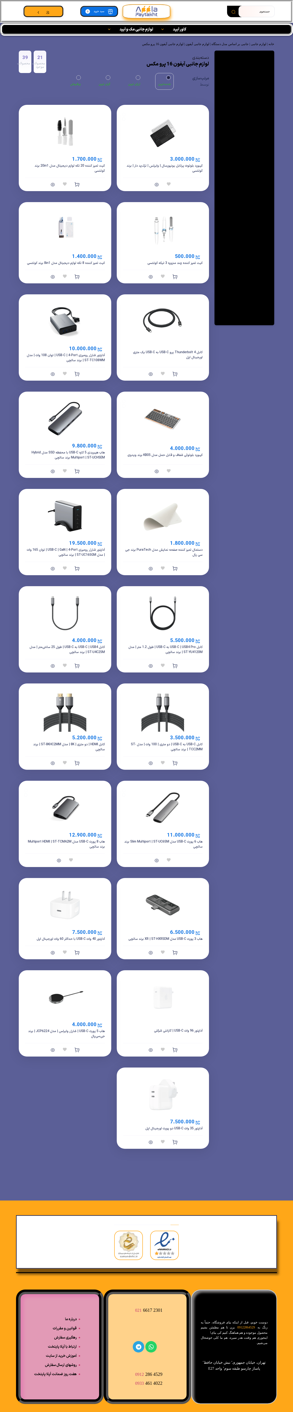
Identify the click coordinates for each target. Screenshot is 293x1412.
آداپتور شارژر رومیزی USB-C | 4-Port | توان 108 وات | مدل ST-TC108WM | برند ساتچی (66, 358)
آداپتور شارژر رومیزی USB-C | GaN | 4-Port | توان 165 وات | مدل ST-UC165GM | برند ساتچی (66, 552)
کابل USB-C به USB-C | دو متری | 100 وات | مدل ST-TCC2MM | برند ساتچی (167, 747)
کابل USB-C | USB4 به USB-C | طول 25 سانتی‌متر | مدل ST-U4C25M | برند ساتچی (67, 650)
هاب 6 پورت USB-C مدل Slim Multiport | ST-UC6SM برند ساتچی (163, 844)
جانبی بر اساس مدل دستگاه (230, 44)
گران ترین (104, 84)
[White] (123, 119)
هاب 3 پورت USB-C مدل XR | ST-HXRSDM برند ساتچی (165, 939)
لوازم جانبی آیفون (197, 44)
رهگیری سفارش (65, 1337)
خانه (271, 44)
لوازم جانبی (258, 44)
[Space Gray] (123, 795)
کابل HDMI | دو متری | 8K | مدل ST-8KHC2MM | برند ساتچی (69, 747)
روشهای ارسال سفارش (61, 1365)
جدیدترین (164, 84)
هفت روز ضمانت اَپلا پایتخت (55, 1374)
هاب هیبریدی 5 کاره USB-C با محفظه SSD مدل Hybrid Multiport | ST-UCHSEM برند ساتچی (68, 455)
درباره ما (71, 1319)
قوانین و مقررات (65, 1328)
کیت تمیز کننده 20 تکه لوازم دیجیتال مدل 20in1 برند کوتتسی (70, 168)
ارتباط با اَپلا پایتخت (62, 1347)
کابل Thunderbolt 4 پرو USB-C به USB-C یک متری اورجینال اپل (168, 355)
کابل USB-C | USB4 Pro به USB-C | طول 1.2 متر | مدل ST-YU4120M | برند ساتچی (165, 650)
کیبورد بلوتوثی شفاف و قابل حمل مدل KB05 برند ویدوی (165, 455)
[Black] (123, 114)
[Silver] (123, 790)
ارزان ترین (134, 84)
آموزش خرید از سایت (61, 1356)
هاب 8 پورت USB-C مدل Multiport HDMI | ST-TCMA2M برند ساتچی (66, 844)
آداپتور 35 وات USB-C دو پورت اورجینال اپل (174, 1128)
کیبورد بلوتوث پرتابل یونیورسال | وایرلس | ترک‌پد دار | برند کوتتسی (165, 168)
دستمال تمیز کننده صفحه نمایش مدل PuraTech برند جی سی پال (164, 552)
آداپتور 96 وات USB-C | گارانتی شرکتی (178, 1030)
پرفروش (75, 84)
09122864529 (246, 1327)
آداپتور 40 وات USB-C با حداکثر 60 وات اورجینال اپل (71, 939)
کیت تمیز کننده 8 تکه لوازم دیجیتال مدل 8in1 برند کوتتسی (66, 263)
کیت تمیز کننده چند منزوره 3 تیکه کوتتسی (175, 263)
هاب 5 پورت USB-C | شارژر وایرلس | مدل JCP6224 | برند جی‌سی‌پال (66, 1034)
